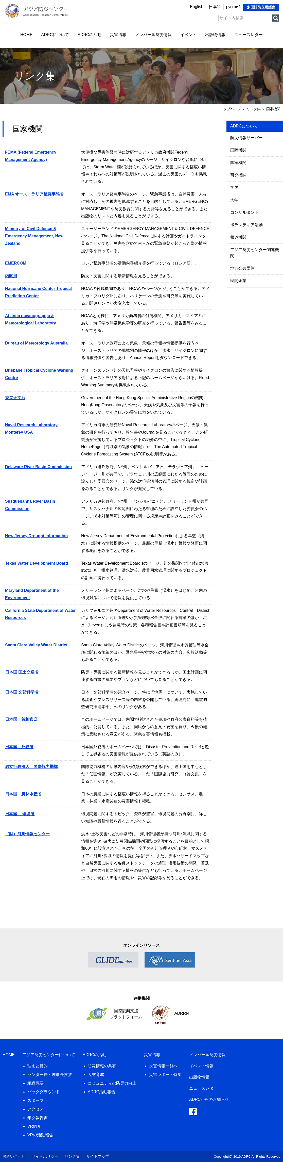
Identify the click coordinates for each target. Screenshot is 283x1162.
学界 (234, 187)
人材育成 (96, 1074)
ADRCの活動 (89, 34)
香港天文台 (15, 398)
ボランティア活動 (246, 225)
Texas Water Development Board (36, 563)
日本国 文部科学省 (22, 692)
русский (233, 7)
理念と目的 (37, 1066)
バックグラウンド (43, 1092)
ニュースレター (248, 34)
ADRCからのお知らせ (209, 1099)
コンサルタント (244, 212)
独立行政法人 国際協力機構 (31, 766)
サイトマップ (97, 1156)
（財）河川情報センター (27, 834)
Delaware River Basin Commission (38, 467)
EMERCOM (15, 263)
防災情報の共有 (102, 1066)
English (196, 7)
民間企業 (238, 281)
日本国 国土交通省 (22, 672)
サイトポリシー (45, 1156)
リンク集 (72, 1156)
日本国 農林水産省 (23, 794)
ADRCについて (55, 34)
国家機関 (238, 162)
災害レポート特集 (165, 1074)
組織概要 (35, 1083)
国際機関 (238, 150)
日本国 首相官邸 (21, 719)
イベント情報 (201, 1066)
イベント (188, 34)
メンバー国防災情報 (153, 34)
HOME (26, 34)
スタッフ (35, 1100)
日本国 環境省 (19, 814)
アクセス (35, 1109)
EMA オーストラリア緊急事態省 (34, 194)
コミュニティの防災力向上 (112, 1083)
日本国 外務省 (19, 747)
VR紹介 (34, 1126)
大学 (234, 200)
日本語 (215, 7)
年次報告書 (37, 1118)
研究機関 (238, 175)
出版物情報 (215, 34)
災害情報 (118, 34)
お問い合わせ (14, 1156)
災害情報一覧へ (163, 1066)
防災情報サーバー (246, 138)
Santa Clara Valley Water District (36, 645)
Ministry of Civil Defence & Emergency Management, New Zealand (34, 236)
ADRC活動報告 (101, 1092)
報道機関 (238, 237)
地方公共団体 (242, 268)
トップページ (230, 109)
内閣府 (11, 276)
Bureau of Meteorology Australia (36, 343)
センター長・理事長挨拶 (49, 1074)
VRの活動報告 (40, 1135)
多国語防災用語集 (261, 7)
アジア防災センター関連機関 (254, 253)
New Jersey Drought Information (36, 536)
